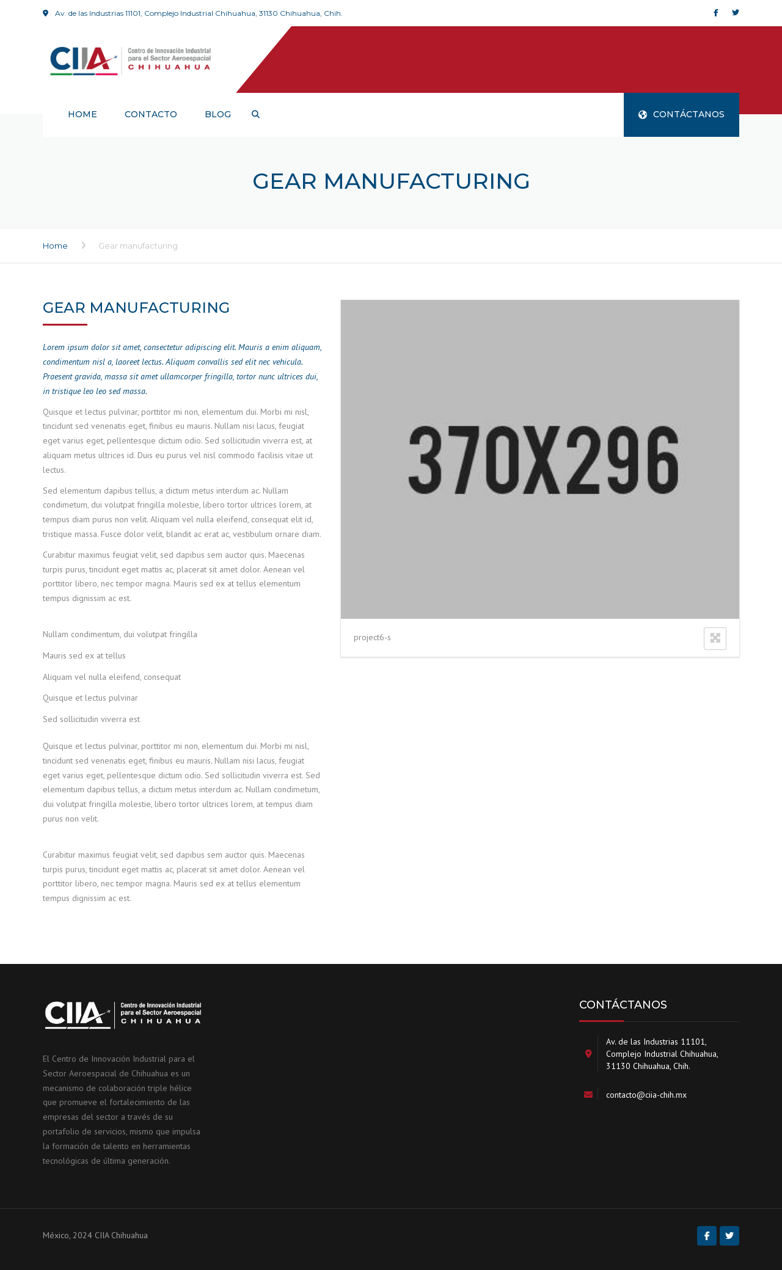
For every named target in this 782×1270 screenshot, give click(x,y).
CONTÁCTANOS (681, 114)
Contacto (151, 114)
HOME (82, 114)
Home (55, 245)
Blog (218, 114)
